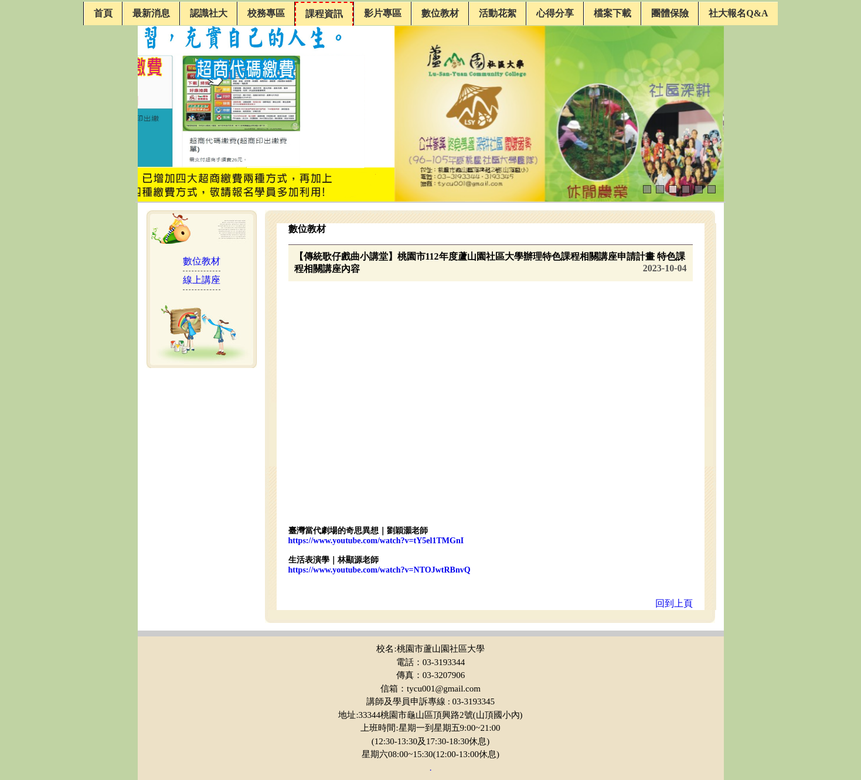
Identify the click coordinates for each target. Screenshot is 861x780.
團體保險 (670, 13)
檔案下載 (612, 13)
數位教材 (440, 13)
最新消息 (151, 13)
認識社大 (208, 13)
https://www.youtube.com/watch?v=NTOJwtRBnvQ (379, 570)
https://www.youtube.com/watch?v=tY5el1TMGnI (376, 540)
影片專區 (382, 13)
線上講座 (201, 280)
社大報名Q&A (738, 13)
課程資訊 (324, 14)
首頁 (103, 13)
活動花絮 (497, 13)
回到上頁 (674, 603)
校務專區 (266, 13)
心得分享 (555, 13)
